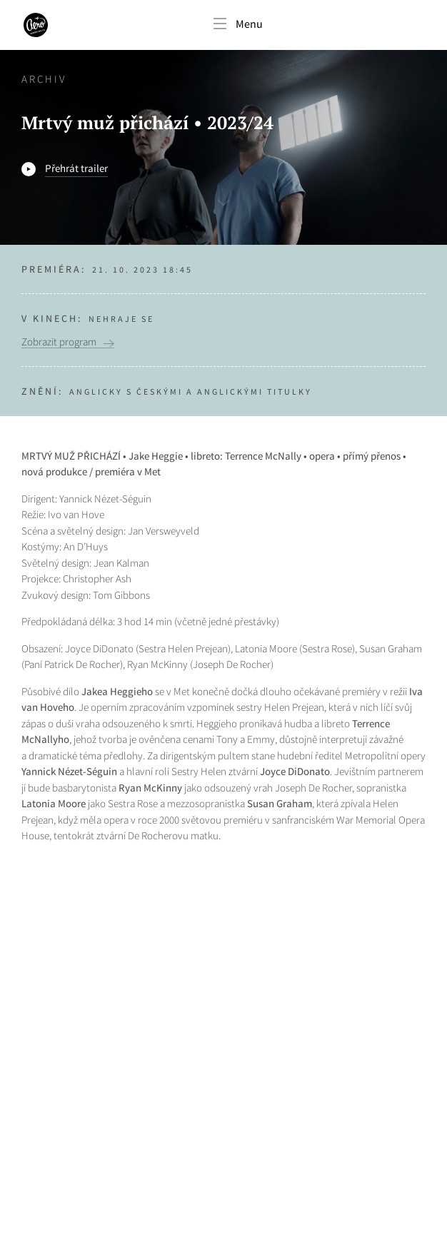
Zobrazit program (58, 341)
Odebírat (383, 1081)
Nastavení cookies (63, 1162)
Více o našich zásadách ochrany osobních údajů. (124, 1129)
